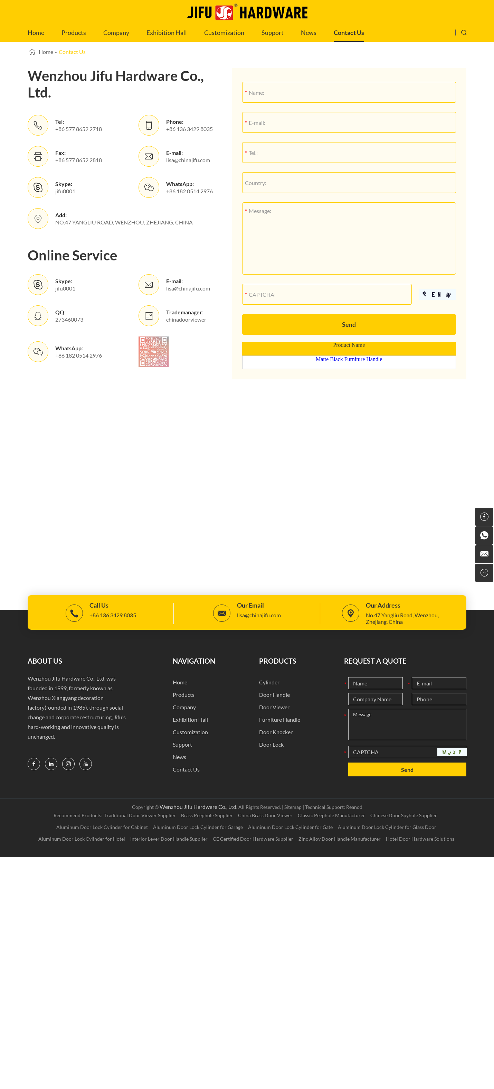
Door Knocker (276, 732)
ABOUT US (45, 661)
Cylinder (269, 682)
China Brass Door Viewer (265, 815)
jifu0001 (65, 191)
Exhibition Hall (166, 32)
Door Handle (274, 694)
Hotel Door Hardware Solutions (420, 839)
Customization (224, 32)
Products (73, 32)
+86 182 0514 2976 (189, 191)
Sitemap (293, 807)
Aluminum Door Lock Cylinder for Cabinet (102, 827)
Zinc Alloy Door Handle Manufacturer (339, 839)
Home (36, 32)
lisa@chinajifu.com (188, 160)
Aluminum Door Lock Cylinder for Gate (290, 827)
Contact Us (349, 32)
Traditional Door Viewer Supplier (140, 815)
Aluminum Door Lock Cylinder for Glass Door (387, 827)
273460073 (69, 319)
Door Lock (271, 744)
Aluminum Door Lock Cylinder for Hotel (81, 839)
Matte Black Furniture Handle (349, 359)
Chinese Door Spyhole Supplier (403, 815)
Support (273, 32)
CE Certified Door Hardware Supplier (253, 839)
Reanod (354, 807)
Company (116, 32)
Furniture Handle (279, 719)
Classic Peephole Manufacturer (331, 815)
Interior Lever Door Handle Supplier (169, 839)
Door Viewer (274, 707)
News (308, 32)
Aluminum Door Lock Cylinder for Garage (198, 827)
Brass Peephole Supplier (207, 815)
